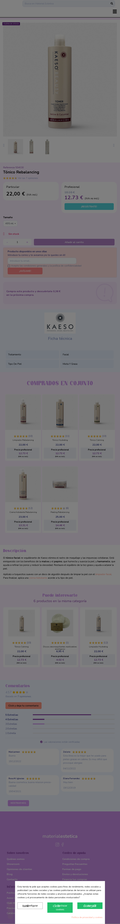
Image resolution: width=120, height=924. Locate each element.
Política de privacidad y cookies (87, 917)
